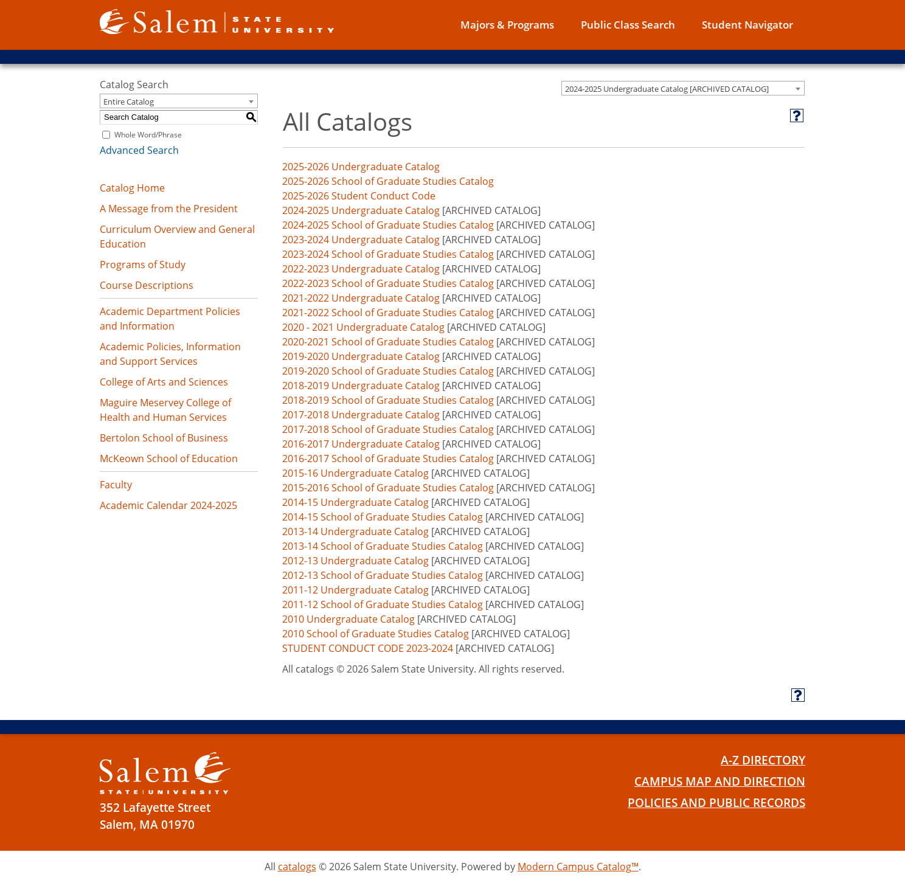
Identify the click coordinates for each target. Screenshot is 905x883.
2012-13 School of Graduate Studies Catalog (382, 575)
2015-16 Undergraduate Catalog (355, 473)
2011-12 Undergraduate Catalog (355, 590)
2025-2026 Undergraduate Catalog (361, 166)
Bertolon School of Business (164, 438)
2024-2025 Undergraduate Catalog (361, 210)
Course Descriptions (146, 285)
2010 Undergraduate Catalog (348, 619)
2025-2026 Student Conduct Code (358, 196)
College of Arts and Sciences (164, 382)
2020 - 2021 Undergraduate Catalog (363, 327)
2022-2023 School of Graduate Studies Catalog (388, 283)
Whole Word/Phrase (148, 135)
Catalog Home (132, 188)
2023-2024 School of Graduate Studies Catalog (388, 254)
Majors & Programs (507, 25)
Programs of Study (143, 264)
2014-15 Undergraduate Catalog (355, 502)
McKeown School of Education (169, 458)
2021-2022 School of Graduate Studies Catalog (388, 312)
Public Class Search (628, 25)
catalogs (297, 866)
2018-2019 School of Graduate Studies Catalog (388, 400)
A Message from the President (169, 208)
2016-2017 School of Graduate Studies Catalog (388, 458)
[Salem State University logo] (217, 20)
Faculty (116, 484)
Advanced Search (139, 150)
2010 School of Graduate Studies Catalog (375, 633)
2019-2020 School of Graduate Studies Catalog (388, 371)
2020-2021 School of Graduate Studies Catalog (388, 341)
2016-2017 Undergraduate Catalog (361, 444)
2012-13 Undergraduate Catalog (355, 560)
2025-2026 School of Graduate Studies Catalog (388, 181)
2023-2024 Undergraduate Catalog (361, 239)
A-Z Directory (763, 760)
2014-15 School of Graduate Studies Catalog (382, 517)
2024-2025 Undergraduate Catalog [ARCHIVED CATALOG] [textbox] (667, 88)
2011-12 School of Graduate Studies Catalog (382, 604)
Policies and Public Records (716, 803)
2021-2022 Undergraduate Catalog (361, 298)
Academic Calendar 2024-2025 (168, 505)
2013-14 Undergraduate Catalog (355, 531)
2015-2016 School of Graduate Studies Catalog (388, 487)
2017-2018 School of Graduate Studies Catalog (388, 429)
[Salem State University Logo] (165, 773)
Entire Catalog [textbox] (128, 101)
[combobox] (683, 88)
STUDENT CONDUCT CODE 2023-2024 (367, 648)
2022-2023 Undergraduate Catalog (361, 268)
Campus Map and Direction (719, 781)
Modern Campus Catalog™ (578, 866)
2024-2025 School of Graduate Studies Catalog (388, 225)
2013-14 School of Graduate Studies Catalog (382, 546)
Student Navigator (747, 25)
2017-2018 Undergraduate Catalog (361, 414)
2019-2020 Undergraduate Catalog (361, 356)
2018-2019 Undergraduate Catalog (361, 385)
